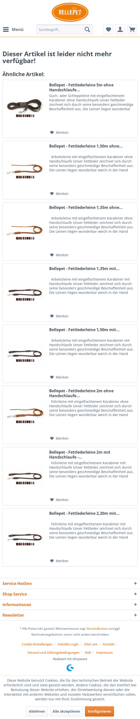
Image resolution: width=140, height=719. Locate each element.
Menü (13, 29)
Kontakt (109, 644)
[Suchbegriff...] (64, 29)
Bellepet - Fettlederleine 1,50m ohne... (86, 146)
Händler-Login (68, 644)
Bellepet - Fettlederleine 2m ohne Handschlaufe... (81, 393)
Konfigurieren (99, 711)
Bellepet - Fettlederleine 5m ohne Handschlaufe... (81, 87)
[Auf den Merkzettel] (59, 133)
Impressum (104, 652)
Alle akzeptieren (66, 711)
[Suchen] (87, 29)
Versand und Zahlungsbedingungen (53, 652)
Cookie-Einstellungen (37, 644)
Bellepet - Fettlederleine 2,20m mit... (84, 513)
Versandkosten (97, 628)
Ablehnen (37, 711)
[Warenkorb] (132, 29)
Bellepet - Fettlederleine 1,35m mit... (84, 268)
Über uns (90, 644)
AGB (88, 652)
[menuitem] (13, 29)
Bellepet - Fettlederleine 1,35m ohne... (86, 207)
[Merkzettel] (108, 29)
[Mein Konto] (120, 29)
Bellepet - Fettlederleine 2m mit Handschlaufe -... (79, 455)
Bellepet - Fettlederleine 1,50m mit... (84, 329)
